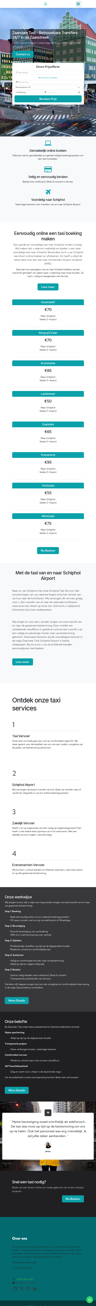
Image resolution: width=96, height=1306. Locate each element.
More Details (16, 1000)
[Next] (90, 130)
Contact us (23, 54)
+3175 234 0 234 (24, 1279)
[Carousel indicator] (43, 130)
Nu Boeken (48, 550)
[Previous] (5, 130)
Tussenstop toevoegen (48, 78)
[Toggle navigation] (78, 4)
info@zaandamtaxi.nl (27, 1282)
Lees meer (48, 287)
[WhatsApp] (89, 1299)
